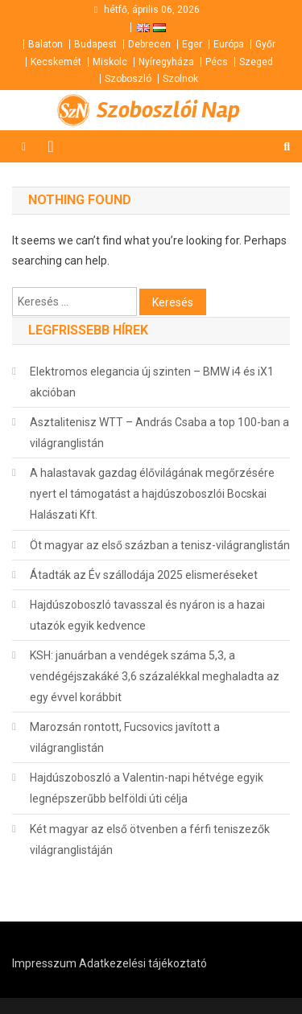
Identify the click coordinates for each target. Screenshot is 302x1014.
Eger (192, 44)
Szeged (256, 62)
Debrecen (149, 44)
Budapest (95, 44)
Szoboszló (128, 78)
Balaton (45, 44)
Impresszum (44, 963)
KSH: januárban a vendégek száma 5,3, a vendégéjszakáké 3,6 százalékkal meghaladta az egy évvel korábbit (154, 676)
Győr (265, 44)
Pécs (216, 62)
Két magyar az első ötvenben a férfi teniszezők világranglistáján (150, 839)
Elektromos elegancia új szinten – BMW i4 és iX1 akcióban (152, 382)
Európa (228, 44)
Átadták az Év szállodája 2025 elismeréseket (144, 575)
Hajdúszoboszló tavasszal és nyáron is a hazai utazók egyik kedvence (147, 615)
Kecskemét (56, 62)
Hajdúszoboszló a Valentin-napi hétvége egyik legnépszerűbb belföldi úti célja (146, 788)
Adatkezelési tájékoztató (143, 963)
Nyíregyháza (166, 62)
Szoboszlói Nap (168, 110)
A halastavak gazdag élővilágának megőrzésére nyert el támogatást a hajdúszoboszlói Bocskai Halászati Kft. (152, 493)
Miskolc (110, 62)
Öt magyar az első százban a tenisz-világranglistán (160, 545)
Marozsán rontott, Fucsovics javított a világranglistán (125, 737)
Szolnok (180, 78)
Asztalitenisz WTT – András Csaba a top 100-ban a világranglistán (159, 433)
